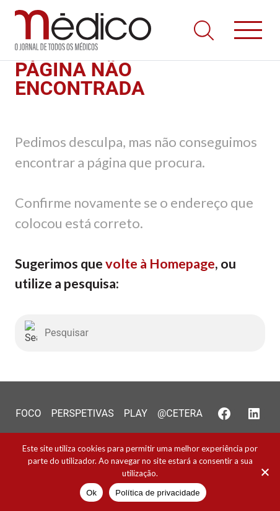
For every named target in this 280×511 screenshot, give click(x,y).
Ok (91, 492)
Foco (28, 413)
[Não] (264, 472)
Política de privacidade (157, 492)
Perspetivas (82, 413)
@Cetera (180, 413)
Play (135, 413)
